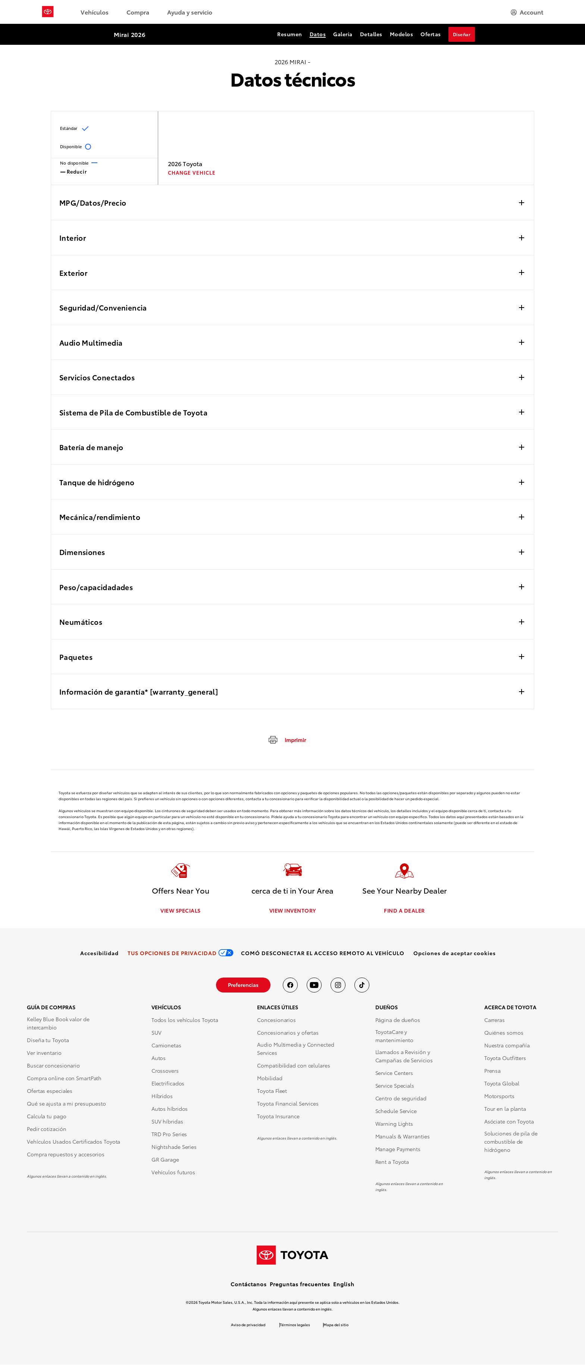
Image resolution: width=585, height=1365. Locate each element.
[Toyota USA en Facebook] (290, 985)
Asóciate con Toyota (509, 1121)
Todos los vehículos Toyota (184, 1020)
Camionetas (166, 1045)
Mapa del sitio (335, 1325)
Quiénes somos (503, 1033)
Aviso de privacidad (248, 1325)
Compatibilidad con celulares (293, 1065)
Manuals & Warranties (402, 1136)
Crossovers (165, 1071)
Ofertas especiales (49, 1091)
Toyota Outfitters (505, 1058)
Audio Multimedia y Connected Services (295, 1049)
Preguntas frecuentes (300, 1284)
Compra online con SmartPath (64, 1078)
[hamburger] (527, 12)
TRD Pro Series (169, 1134)
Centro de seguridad (400, 1098)
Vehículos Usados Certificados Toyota (73, 1142)
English (343, 1284)
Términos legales (295, 1325)
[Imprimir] (286, 739)
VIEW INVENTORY (292, 910)
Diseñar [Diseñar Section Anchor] (462, 34)
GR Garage (165, 1159)
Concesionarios (276, 1020)
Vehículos (95, 11)
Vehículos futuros (173, 1172)
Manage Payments (398, 1149)
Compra (137, 11)
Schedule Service (396, 1111)
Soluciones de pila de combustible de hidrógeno (511, 1142)
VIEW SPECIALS (180, 910)
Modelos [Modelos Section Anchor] (401, 34)
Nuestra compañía (507, 1045)
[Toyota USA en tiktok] (361, 985)
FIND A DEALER (404, 910)
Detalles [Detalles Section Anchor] (371, 34)
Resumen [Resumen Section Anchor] (289, 34)
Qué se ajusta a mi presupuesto (66, 1103)
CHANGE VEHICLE (192, 172)
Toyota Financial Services (288, 1103)
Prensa (492, 1071)
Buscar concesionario (53, 1065)
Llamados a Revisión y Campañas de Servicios (404, 1056)
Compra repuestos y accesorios (65, 1154)
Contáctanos (249, 1284)
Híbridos (162, 1096)
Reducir (73, 171)
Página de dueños (397, 1020)
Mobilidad (269, 1078)
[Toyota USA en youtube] (314, 985)
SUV (156, 1033)
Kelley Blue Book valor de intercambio (58, 1023)
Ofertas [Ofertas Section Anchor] (430, 34)
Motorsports (499, 1096)
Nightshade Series (174, 1147)
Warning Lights (394, 1124)
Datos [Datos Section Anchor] (318, 34)
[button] (454, 953)
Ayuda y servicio (189, 11)
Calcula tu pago (46, 1116)
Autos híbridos (169, 1109)
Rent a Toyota (392, 1162)
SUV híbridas (167, 1121)
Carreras (494, 1020)
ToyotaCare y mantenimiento (394, 1036)
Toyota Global (501, 1083)
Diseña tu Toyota (48, 1040)
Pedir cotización (46, 1129)
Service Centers (394, 1073)
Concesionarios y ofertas (288, 1033)
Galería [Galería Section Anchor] (343, 34)
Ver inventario (44, 1053)
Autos (158, 1058)
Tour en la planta (505, 1109)
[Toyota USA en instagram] (338, 985)
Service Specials (394, 1086)
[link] (99, 953)
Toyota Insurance (278, 1116)
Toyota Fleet (272, 1091)
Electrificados (168, 1083)
